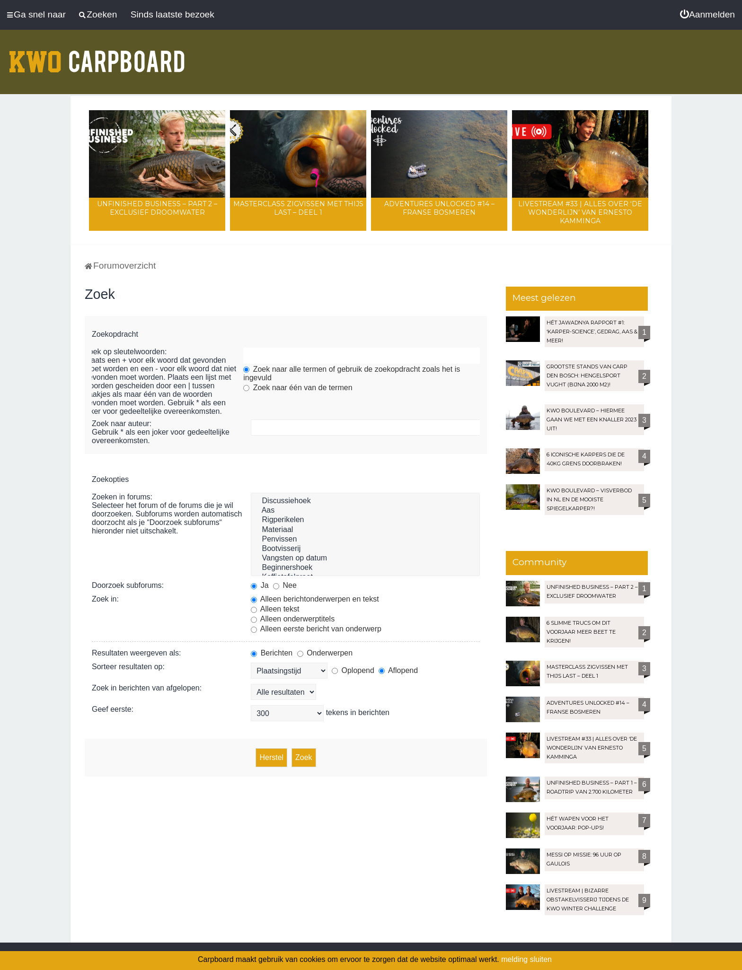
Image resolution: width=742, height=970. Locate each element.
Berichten (271, 653)
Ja (259, 585)
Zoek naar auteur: (121, 423)
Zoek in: (105, 599)
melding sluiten (526, 959)
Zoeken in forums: (122, 497)
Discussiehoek (365, 501)
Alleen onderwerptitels (293, 619)
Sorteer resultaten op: (128, 667)
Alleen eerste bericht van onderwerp (316, 629)
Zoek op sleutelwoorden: (125, 352)
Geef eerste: (112, 709)
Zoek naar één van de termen (297, 388)
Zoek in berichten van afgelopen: (147, 688)
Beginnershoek (365, 568)
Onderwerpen (325, 653)
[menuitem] (707, 14)
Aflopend (398, 670)
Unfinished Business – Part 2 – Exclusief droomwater (157, 208)
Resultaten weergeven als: (136, 653)
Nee (285, 585)
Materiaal (365, 530)
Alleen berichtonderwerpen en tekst (315, 599)
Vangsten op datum (365, 558)
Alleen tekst (275, 609)
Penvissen (365, 539)
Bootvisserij (365, 549)
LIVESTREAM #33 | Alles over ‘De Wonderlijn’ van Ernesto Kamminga (580, 212)
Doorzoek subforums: (128, 585)
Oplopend (353, 670)
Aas (365, 511)
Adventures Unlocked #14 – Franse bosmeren (439, 208)
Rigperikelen (365, 520)
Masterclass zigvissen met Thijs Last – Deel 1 (298, 208)
